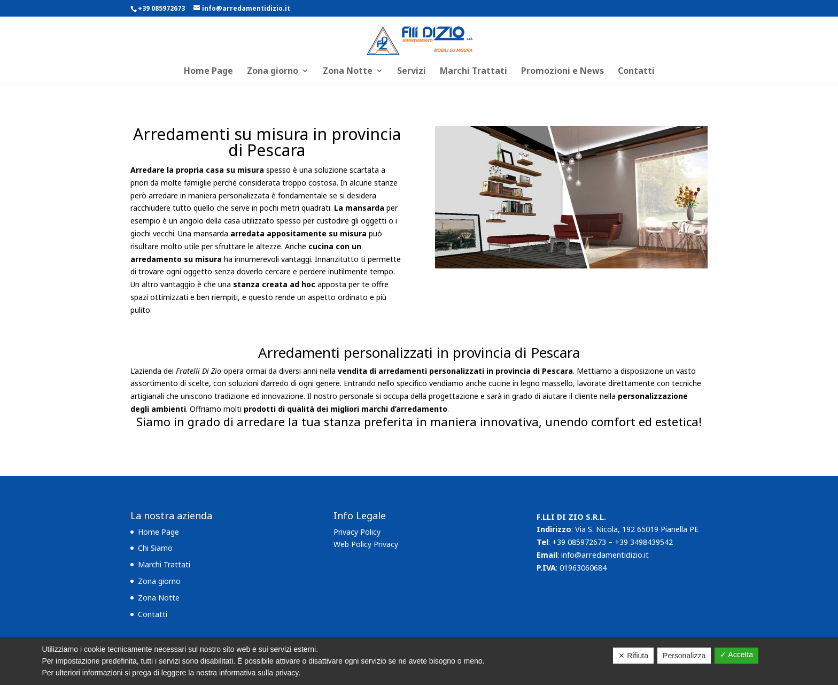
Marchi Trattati (473, 71)
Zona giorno (272, 71)
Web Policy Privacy (365, 544)
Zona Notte (348, 71)
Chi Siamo (155, 548)
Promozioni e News (562, 71)
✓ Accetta (736, 654)
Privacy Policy (357, 532)
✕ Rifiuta (633, 655)
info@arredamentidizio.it (605, 555)
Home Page (208, 71)
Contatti (636, 71)
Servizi (411, 71)
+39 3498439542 (644, 542)
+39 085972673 (161, 8)
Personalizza (684, 655)
